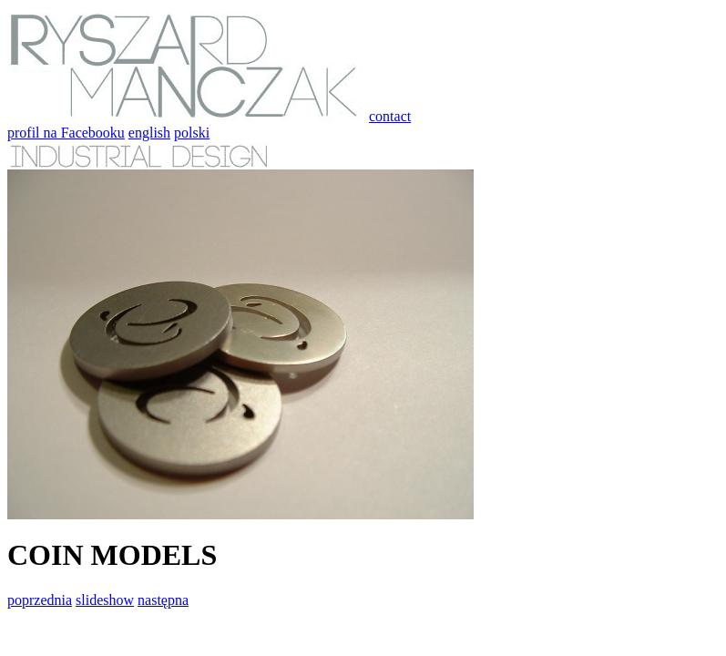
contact (390, 116)
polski (192, 132)
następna (163, 600)
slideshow (105, 600)
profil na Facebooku (66, 132)
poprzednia (39, 600)
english (149, 132)
